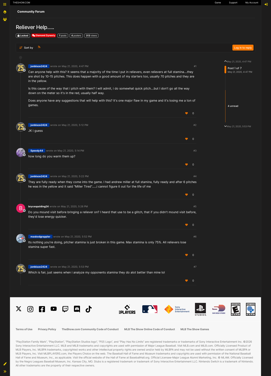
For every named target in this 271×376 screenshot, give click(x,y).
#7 (195, 266)
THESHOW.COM (21, 2)
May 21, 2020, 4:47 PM (75, 66)
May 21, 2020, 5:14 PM (71, 150)
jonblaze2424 (38, 66)
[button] (5, 364)
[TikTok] (89, 309)
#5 (194, 206)
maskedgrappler (40, 236)
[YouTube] (54, 309)
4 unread (233, 106)
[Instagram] (30, 309)
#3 (194, 150)
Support (233, 2)
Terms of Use (24, 329)
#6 (194, 236)
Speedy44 (36, 150)
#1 (195, 66)
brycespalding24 (38, 206)
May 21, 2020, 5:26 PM (74, 206)
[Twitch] (65, 309)
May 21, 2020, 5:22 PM (75, 176)
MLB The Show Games (194, 329)
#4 (194, 176)
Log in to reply (243, 47)
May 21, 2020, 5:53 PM (75, 266)
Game (218, 2)
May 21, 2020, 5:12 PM (75, 124)
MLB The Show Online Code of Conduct (149, 329)
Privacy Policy (47, 329)
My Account (251, 2)
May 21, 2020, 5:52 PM (78, 236)
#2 (194, 124)
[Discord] (77, 309)
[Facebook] (42, 309)
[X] (19, 309)
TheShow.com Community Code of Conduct (90, 329)
